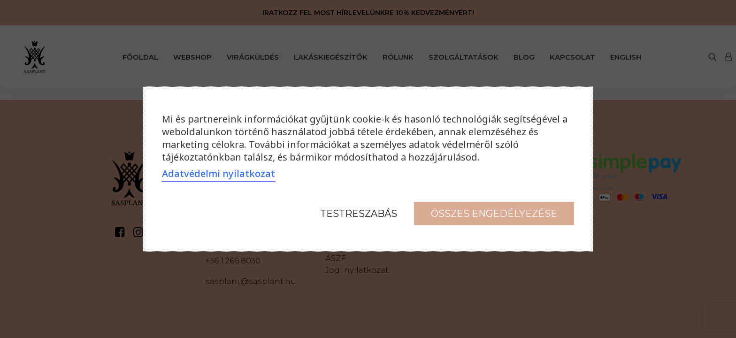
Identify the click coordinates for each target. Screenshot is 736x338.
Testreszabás (358, 213)
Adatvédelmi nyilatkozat (218, 173)
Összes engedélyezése (494, 213)
